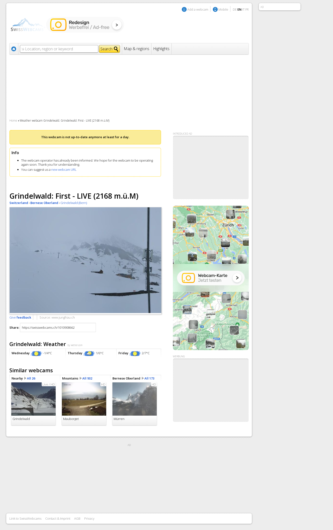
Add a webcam (197, 9)
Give (20, 317)
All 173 (149, 378)
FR (247, 9)
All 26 (31, 378)
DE (235, 9)
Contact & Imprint (57, 518)
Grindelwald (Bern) (73, 203)
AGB (77, 518)
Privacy (89, 518)
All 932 (87, 378)
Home (13, 120)
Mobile (223, 9)
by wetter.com (75, 345)
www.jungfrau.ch (63, 317)
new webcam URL (64, 169)
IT (243, 9)
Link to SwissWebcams (25, 518)
